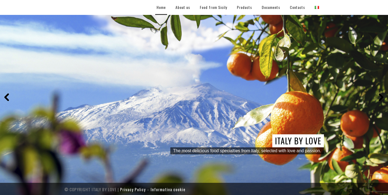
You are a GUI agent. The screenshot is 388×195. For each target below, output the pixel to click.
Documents (271, 7)
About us (182, 7)
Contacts (297, 7)
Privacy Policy (133, 189)
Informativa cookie (168, 189)
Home (161, 7)
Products (244, 7)
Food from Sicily (213, 7)
